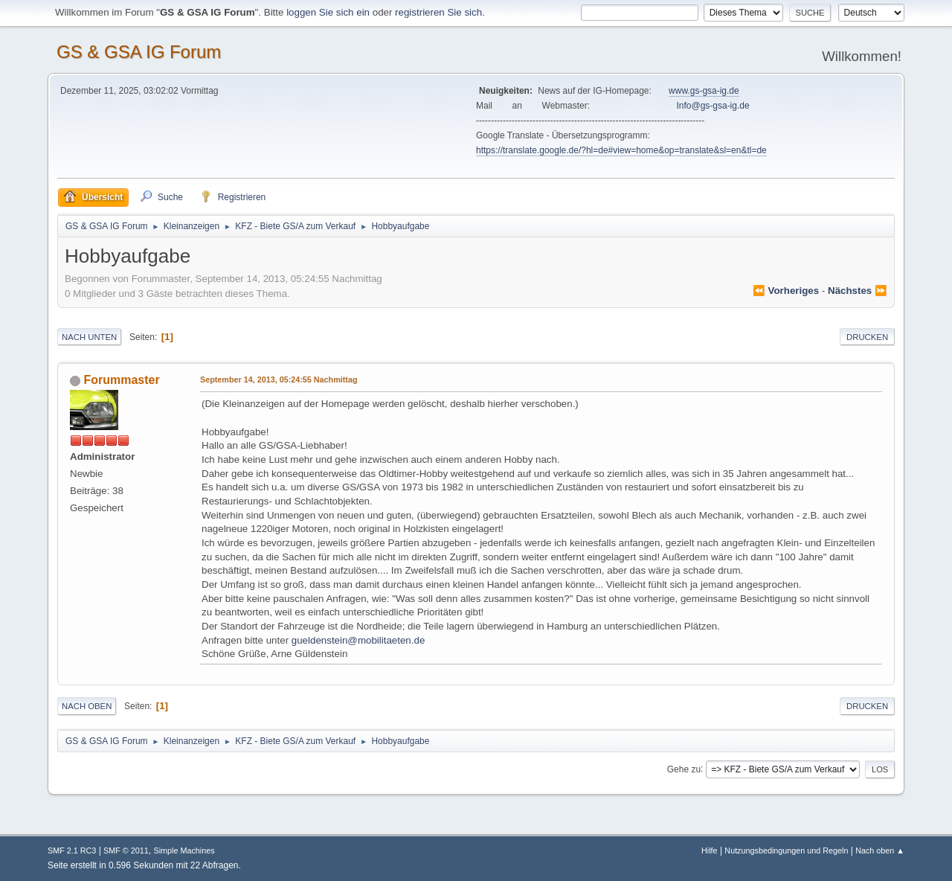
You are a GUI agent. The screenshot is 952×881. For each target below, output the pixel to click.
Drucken (867, 337)
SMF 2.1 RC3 (72, 850)
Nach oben (87, 706)
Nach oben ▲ (879, 850)
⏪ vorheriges (786, 290)
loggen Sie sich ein (328, 12)
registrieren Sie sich (438, 12)
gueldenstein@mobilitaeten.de (358, 640)
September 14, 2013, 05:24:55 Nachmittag (279, 379)
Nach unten (89, 337)
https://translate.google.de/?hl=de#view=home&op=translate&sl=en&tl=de (621, 150)
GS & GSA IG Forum (139, 52)
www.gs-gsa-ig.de (704, 91)
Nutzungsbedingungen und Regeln (786, 850)
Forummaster (121, 380)
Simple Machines (183, 850)
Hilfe (709, 850)
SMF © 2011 (126, 850)
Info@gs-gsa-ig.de (713, 105)
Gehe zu (684, 768)
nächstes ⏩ (857, 290)
